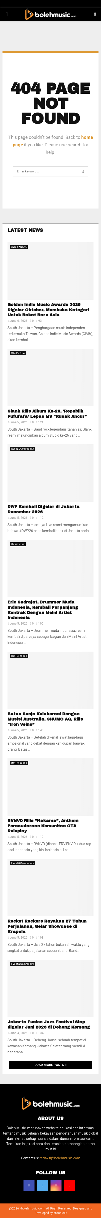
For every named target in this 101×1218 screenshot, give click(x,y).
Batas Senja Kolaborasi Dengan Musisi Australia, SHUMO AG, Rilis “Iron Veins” (45, 719)
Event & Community (22, 448)
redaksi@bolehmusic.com (60, 1158)
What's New (18, 353)
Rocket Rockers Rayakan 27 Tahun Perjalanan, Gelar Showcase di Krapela (47, 926)
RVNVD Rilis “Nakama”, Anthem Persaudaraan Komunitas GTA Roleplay (43, 826)
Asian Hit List (18, 246)
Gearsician (17, 544)
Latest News (25, 230)
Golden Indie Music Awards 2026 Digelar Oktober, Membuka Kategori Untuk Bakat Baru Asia (48, 309)
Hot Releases (19, 656)
